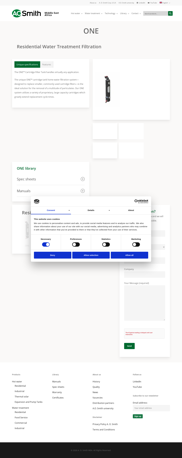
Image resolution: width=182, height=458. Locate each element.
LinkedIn (137, 381)
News (95, 392)
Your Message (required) (144, 302)
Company (144, 273)
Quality (96, 386)
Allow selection (91, 255)
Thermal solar (22, 396)
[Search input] (156, 13)
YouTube (137, 386)
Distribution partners (103, 403)
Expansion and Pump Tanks (28, 401)
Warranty (57, 392)
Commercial (21, 422)
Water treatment (20, 407)
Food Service (21, 417)
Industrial (19, 391)
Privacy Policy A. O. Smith (105, 424)
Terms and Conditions (104, 429)
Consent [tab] (51, 210)
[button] (27, 64)
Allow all (129, 255)
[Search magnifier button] (170, 13)
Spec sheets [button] (51, 179)
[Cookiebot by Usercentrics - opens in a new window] (136, 201)
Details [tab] (91, 210)
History (96, 381)
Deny (52, 255)
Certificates (58, 397)
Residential (20, 385)
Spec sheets (58, 386)
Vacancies (98, 397)
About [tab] (131, 210)
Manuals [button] (51, 190)
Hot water (17, 381)
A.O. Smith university (103, 408)
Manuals (56, 381)
